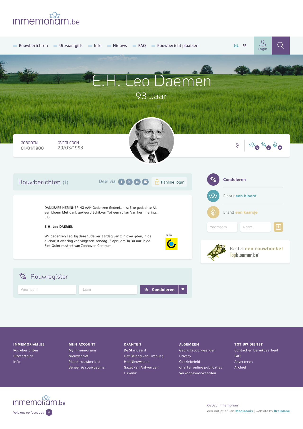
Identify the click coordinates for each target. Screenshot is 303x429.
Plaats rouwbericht (84, 362)
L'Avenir (130, 373)
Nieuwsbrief (79, 356)
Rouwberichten (33, 45)
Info (98, 45)
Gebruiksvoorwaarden (197, 350)
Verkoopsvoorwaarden (197, 373)
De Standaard (135, 350)
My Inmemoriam (82, 350)
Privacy (185, 356)
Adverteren (243, 362)
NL (236, 45)
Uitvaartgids (71, 45)
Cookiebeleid (189, 362)
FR (244, 45)
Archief (240, 367)
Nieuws (120, 45)
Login (262, 45)
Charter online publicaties (200, 367)
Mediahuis (244, 411)
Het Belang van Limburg (144, 356)
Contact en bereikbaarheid (256, 350)
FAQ (142, 45)
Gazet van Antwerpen (141, 367)
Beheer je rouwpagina (87, 367)
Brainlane (282, 411)
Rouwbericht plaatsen (177, 45)
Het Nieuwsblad (137, 362)
